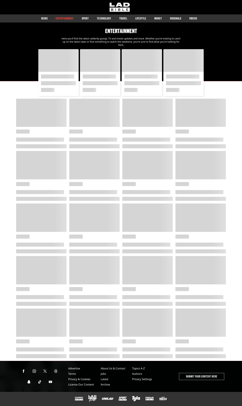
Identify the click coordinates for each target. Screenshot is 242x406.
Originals (175, 18)
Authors (137, 374)
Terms (72, 374)
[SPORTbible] (123, 399)
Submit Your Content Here (201, 376)
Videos (193, 18)
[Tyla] (136, 398)
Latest (104, 379)
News (44, 18)
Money (158, 18)
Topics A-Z (138, 368)
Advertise (74, 368)
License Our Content (81, 384)
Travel (123, 18)
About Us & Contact (113, 368)
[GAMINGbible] (79, 399)
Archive (105, 384)
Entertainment (65, 18)
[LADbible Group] (92, 398)
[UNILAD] (107, 399)
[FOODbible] (150, 398)
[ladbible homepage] (120, 7)
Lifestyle (140, 18)
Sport (85, 18)
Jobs (103, 374)
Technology (104, 18)
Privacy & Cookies (79, 379)
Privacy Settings (142, 379)
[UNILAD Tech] (163, 398)
